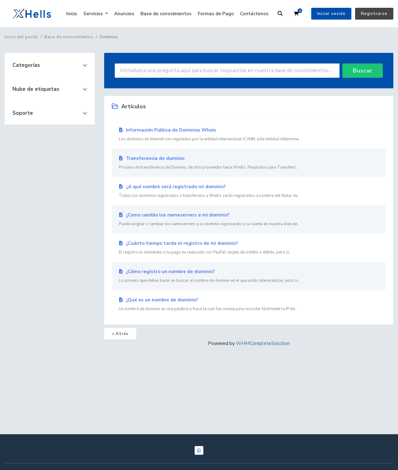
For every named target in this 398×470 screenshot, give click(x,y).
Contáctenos (254, 14)
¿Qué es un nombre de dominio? (249, 304)
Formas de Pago (216, 14)
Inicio (71, 14)
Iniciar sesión (331, 13)
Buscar (363, 70)
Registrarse (374, 13)
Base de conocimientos (166, 14)
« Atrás (120, 334)
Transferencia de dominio (249, 163)
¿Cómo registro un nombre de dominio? (249, 276)
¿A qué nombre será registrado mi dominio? (249, 191)
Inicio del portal (21, 37)
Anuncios (124, 14)
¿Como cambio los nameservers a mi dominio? (249, 219)
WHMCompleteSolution (263, 343)
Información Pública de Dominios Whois (249, 134)
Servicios (93, 14)
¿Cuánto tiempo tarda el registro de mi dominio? (249, 248)
